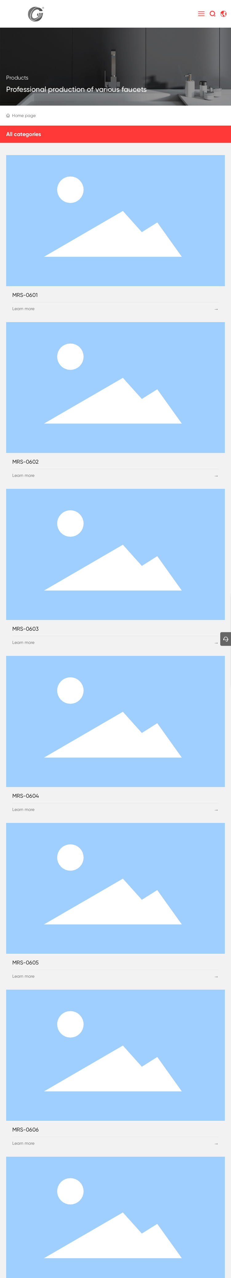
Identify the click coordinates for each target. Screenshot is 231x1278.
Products (17, 77)
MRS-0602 (25, 461)
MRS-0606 (25, 1129)
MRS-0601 (25, 295)
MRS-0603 (25, 628)
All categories (23, 134)
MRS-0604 (25, 796)
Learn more (23, 308)
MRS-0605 (25, 962)
